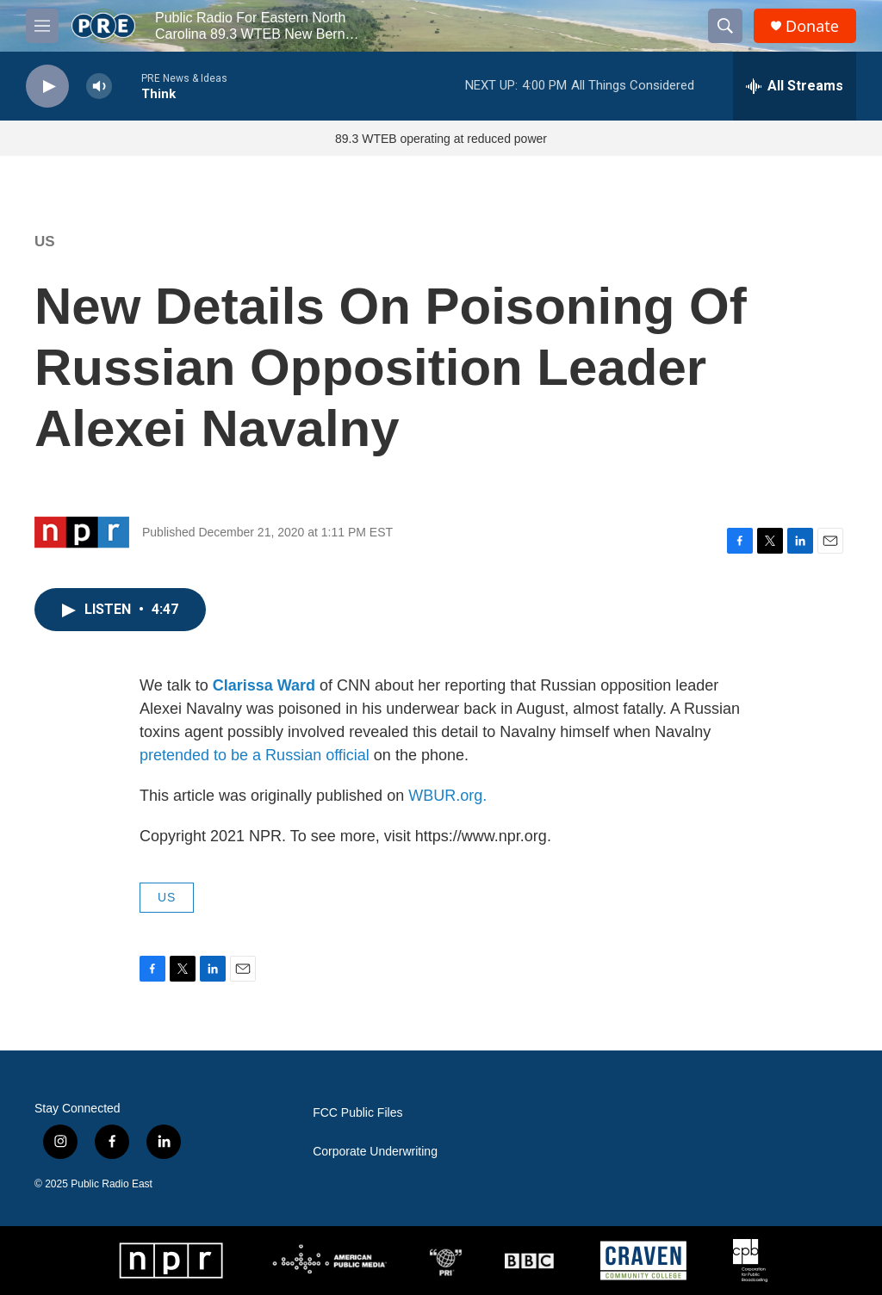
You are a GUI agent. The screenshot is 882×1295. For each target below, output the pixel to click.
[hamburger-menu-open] (42, 26)
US (44, 241)
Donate (812, 26)
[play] (47, 86)
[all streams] (794, 86)
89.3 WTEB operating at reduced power (441, 139)
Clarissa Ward (264, 685)
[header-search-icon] (725, 26)
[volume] (99, 86)
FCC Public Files (357, 1112)
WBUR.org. (447, 795)
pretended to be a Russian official (255, 755)
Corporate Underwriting (375, 1151)
